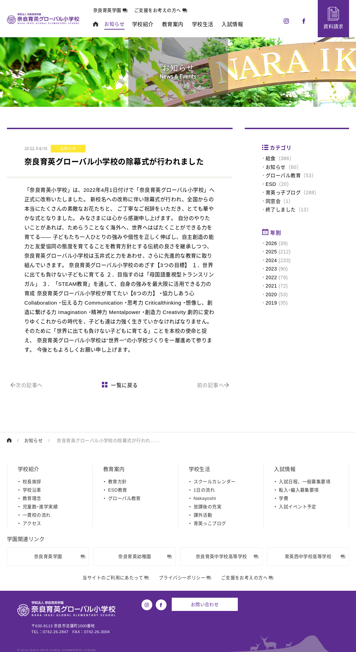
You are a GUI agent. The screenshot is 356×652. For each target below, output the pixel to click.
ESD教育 (117, 489)
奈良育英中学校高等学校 (227, 556)
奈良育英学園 (111, 10)
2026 (271, 243)
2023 (271, 269)
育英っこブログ (210, 523)
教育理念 (32, 498)
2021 (271, 286)
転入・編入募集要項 (299, 489)
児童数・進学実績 (40, 506)
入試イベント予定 (297, 506)
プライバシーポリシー (185, 577)
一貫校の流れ (37, 514)
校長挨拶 (32, 481)
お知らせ (276, 167)
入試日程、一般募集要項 (304, 481)
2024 (271, 260)
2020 (271, 294)
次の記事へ (26, 385)
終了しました (281, 209)
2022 (271, 277)
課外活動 (203, 514)
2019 (271, 303)
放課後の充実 (208, 506)
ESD (271, 184)
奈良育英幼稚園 (145, 556)
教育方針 (117, 481)
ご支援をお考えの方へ (161, 10)
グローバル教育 (283, 175)
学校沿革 (32, 489)
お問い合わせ (205, 604)
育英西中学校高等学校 (315, 556)
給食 (271, 158)
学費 (283, 498)
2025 (271, 251)
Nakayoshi (205, 498)
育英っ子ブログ (283, 192)
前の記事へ (213, 385)
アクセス (32, 523)
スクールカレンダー (215, 481)
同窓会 (273, 201)
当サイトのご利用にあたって (115, 577)
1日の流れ (204, 489)
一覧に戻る (120, 385)
